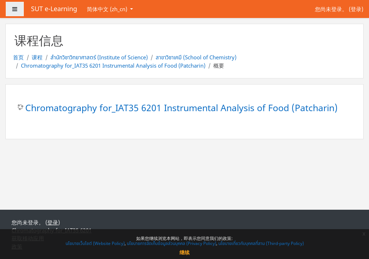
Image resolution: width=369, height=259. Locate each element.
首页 (18, 57)
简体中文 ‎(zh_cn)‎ (108, 9)
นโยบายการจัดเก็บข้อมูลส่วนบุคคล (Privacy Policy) (171, 243)
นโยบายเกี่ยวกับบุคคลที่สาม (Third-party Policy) (261, 243)
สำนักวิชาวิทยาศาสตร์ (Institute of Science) (99, 57)
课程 (37, 57)
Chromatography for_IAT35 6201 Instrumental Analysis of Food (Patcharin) (113, 65)
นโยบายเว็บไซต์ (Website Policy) (95, 243)
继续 (184, 252)
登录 (356, 9)
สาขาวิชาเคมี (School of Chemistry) (196, 57)
